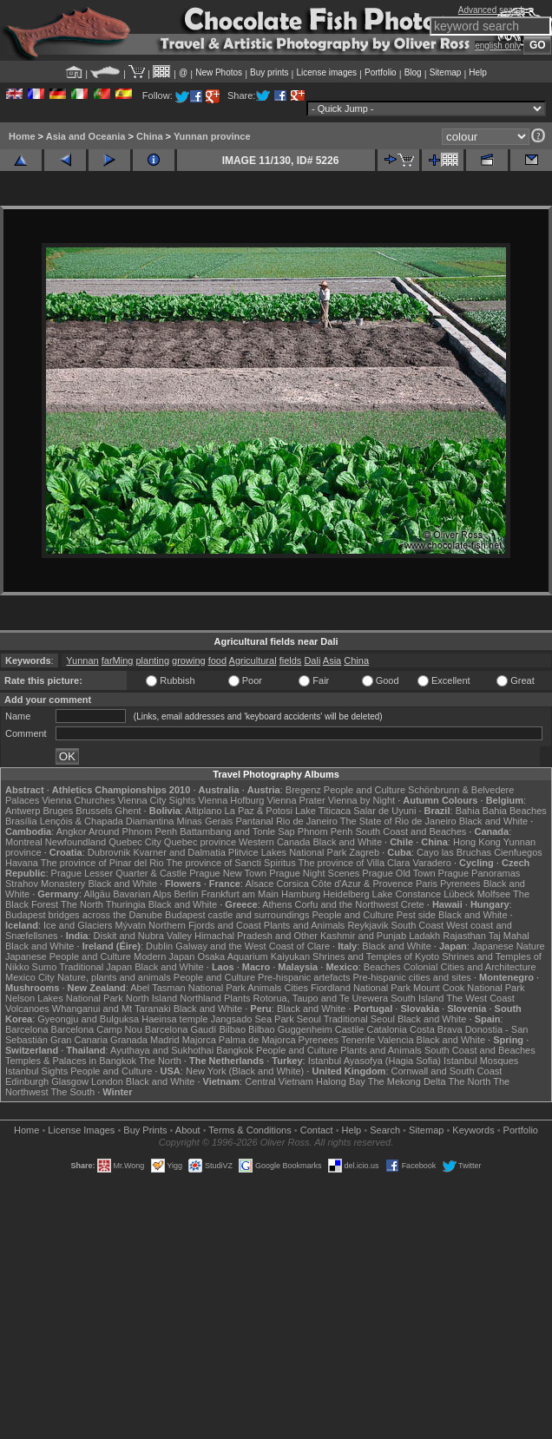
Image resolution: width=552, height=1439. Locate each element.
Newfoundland (75, 842)
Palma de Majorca (257, 1040)
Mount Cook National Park (468, 987)
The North (82, 904)
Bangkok (234, 1050)
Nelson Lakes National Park (64, 998)
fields (290, 660)
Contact (316, 1130)
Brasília (21, 821)
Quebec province (200, 842)
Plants (237, 998)
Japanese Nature (508, 946)
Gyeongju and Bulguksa (88, 1019)
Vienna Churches (78, 800)
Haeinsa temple (174, 1019)
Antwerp (22, 810)
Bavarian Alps (142, 894)
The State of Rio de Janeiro (398, 821)
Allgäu (97, 894)
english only (498, 45)
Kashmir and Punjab (363, 935)
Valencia (395, 1040)
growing (189, 660)
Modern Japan (164, 956)
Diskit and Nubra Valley (143, 935)
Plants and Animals (304, 925)
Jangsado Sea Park (252, 1019)
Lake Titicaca (323, 810)
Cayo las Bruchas (454, 852)
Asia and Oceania (86, 136)
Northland (200, 998)
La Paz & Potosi (258, 810)
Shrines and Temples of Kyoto (375, 956)
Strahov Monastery (45, 883)
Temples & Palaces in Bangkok (70, 1060)
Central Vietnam (279, 1081)
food (217, 660)
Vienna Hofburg (231, 800)
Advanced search (491, 10)
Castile (350, 1029)
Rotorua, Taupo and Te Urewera (321, 998)
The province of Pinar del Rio (102, 862)
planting (152, 660)
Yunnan (82, 660)
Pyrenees (460, 883)
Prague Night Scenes (314, 873)
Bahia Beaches (515, 810)
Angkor (71, 831)
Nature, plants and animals (114, 977)
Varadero (431, 862)
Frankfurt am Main (240, 894)
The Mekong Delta (407, 1081)
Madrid (165, 1040)
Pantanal (254, 821)
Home (22, 136)
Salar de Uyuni (384, 810)
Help (478, 72)
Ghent (128, 810)
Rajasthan (464, 935)
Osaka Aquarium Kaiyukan (253, 956)
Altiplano (203, 810)
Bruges (58, 810)
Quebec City (134, 842)
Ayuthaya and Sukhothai (162, 1050)
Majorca (199, 1040)
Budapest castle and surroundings (237, 915)
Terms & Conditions (249, 1130)
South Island (417, 998)
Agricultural (253, 660)
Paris (426, 883)
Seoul (309, 1019)
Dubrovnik (109, 852)
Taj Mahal (509, 935)
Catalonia (386, 1029)
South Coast (417, 925)
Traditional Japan (95, 967)
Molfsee (494, 894)
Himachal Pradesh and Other (256, 935)
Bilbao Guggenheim (290, 1029)
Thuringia (126, 904)
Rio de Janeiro (307, 821)
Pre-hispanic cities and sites (412, 977)
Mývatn (130, 925)
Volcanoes (27, 1008)
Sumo (44, 967)
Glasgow (70, 1081)
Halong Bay (340, 1081)
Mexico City (30, 977)
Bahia (468, 810)
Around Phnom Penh (133, 831)
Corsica (292, 883)
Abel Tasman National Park (187, 987)
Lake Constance (407, 894)
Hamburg (300, 894)
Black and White (493, 821)
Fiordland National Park (361, 987)
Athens (277, 904)
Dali (312, 660)
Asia (332, 660)
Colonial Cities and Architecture (470, 967)
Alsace (259, 883)
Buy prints (269, 72)
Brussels (94, 810)
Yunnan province (212, 136)
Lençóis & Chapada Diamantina (107, 821)
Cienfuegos (518, 852)
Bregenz (303, 790)
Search (385, 1130)
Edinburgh (27, 1081)
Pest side (416, 915)
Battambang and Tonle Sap (237, 831)
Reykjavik (367, 925)
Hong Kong (477, 842)
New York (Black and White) (245, 1071)
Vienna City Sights (156, 800)
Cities (296, 987)
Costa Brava (436, 1029)
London (107, 1081)
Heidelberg (346, 894)
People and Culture (364, 790)
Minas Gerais (205, 821)
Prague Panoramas (479, 873)
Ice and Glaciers (77, 925)
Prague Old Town (398, 873)
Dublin (159, 946)
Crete (412, 904)
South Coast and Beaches (410, 831)
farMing (118, 660)
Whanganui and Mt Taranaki (111, 1008)
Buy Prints (145, 1130)
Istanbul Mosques (481, 1060)
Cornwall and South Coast (447, 1071)
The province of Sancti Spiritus (231, 862)
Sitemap (446, 72)
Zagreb (364, 852)
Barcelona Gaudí (181, 1029)
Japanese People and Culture (68, 956)
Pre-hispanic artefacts (304, 977)
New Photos (218, 72)
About (187, 1130)
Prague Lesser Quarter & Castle (119, 873)
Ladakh (424, 935)
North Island (151, 998)
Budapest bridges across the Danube (83, 915)
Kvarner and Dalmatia (179, 852)
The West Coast (480, 998)
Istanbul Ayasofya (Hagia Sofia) (374, 1060)
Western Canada (274, 842)
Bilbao (232, 1029)
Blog (413, 72)
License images (327, 72)
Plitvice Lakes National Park (287, 852)
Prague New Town (227, 873)
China (149, 136)
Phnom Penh (325, 831)
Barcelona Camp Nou (96, 1029)
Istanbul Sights (36, 1071)
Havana (21, 862)
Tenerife (358, 1040)
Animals (264, 987)
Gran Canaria (79, 1040)
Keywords (473, 1130)
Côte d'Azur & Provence (362, 883)
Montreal (24, 842)
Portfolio (381, 72)
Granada (129, 1040)
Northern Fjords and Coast (204, 925)
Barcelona (27, 1029)
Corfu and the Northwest (346, 904)
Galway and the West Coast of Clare (252, 946)
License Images (81, 1130)
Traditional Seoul (359, 1019)
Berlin (186, 894)
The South (72, 1092)
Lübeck (459, 894)
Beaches (382, 967)
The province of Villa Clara (355, 862)
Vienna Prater (296, 800)
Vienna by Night (361, 800)
